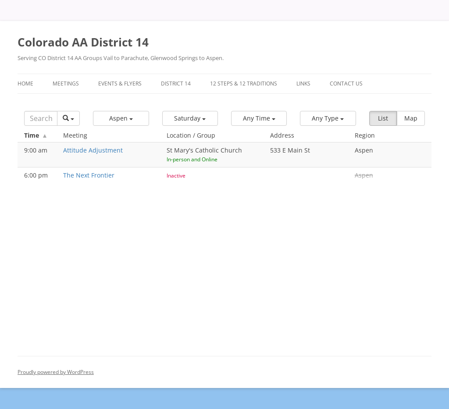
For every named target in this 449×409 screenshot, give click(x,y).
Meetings (66, 83)
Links (303, 83)
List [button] (383, 118)
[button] (121, 118)
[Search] (40, 118)
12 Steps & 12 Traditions (243, 83)
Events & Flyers (120, 83)
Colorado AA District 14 (83, 42)
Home (25, 83)
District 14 (176, 83)
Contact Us (346, 83)
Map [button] (410, 118)
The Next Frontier (88, 175)
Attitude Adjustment (93, 150)
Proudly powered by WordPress (56, 372)
